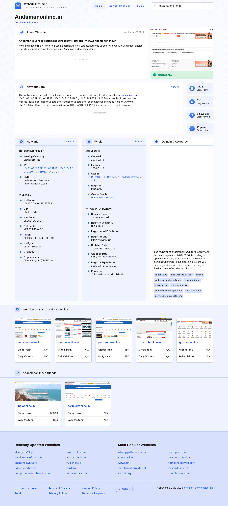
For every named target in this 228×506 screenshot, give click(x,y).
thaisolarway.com (179, 473)
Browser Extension (119, 5)
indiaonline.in (26, 406)
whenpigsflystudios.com (133, 452)
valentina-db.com (77, 457)
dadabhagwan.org (26, 462)
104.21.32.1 (40, 168)
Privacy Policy (58, 493)
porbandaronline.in (110, 342)
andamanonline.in (26, 22)
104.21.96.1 (40, 171)
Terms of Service (60, 488)
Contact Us (124, 489)
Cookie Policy (91, 488)
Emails (141, 5)
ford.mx (71, 468)
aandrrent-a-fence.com (29, 457)
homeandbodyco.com (181, 462)
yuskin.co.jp (73, 462)
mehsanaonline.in (29, 342)
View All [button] (175, 87)
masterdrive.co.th (178, 468)
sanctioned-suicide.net (132, 468)
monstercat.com (76, 473)
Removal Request (93, 493)
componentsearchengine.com (33, 473)
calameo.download (179, 457)
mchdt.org (124, 473)
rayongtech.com (178, 452)
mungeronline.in (68, 342)
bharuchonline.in (150, 342)
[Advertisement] (81, 68)
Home (98, 5)
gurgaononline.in (190, 342)
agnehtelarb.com (25, 468)
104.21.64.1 (65, 168)
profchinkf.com (76, 452)
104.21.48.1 (52, 168)
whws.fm (123, 462)
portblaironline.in (79, 406)
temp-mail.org (126, 457)
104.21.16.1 (29, 168)
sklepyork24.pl (24, 452)
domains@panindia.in (102, 197)
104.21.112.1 (53, 171)
